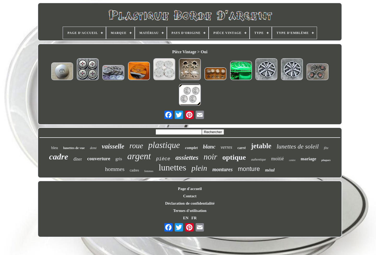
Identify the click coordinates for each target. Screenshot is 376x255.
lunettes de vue (74, 148)
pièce (163, 159)
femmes (149, 171)
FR (194, 218)
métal (269, 170)
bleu (54, 148)
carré (241, 148)
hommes (115, 169)
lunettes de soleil (298, 146)
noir (210, 156)
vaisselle (113, 146)
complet (191, 148)
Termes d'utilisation (189, 211)
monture (249, 168)
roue (136, 145)
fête (326, 148)
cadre (58, 156)
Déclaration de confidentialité (189, 203)
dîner (77, 159)
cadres (134, 170)
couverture (98, 158)
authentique (258, 159)
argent (139, 156)
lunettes (172, 167)
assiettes (186, 157)
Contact (190, 196)
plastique (164, 145)
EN (186, 218)
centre (292, 160)
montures (222, 169)
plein (199, 168)
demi (93, 148)
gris (118, 158)
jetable (261, 146)
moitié (277, 158)
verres (226, 147)
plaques (326, 160)
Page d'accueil (190, 189)
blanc (209, 147)
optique (234, 157)
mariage (308, 158)
